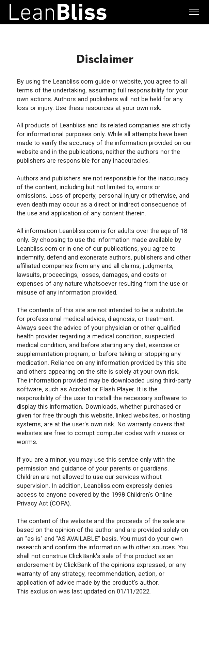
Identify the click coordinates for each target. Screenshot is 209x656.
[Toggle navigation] (194, 11)
